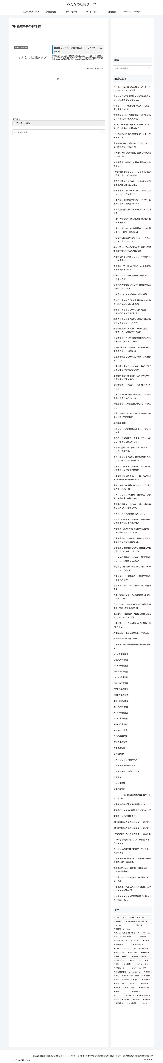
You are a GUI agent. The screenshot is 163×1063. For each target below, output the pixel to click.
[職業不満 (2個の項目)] (147, 999)
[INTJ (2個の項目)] (146, 1003)
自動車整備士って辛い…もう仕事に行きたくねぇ (132, 387)
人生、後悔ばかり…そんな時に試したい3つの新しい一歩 (131, 596)
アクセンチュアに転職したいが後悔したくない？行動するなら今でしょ (132, 98)
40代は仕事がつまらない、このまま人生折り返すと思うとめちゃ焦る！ (132, 173)
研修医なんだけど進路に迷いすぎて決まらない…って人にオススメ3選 (132, 117)
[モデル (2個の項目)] (134, 983)
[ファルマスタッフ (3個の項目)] (135, 972)
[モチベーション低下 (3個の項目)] (141, 968)
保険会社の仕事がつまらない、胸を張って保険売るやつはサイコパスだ (132, 521)
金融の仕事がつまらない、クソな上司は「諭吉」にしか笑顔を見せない (131, 330)
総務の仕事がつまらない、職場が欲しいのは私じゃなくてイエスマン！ (132, 321)
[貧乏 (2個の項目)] (117, 975)
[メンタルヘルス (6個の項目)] (144, 933)
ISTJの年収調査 (120, 741)
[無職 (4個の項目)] (116, 956)
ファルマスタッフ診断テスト (126, 771)
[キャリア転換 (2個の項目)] (120, 983)
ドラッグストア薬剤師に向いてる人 (129, 513)
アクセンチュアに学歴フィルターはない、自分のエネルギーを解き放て (132, 126)
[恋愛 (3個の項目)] (118, 964)
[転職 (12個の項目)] (132, 917)
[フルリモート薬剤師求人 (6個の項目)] (125, 936)
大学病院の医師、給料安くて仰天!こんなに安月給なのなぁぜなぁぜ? (132, 145)
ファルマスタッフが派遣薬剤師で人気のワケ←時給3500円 (132, 898)
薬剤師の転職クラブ (144, 1056)
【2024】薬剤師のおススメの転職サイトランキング (131, 841)
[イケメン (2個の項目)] (118, 987)
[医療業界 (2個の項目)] (126, 999)
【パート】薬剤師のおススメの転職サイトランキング (132, 796)
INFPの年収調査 (120, 706)
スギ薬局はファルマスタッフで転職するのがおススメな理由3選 (132, 888)
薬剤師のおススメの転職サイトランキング (132, 810)
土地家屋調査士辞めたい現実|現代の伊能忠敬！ (132, 211)
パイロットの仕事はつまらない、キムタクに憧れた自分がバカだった (132, 396)
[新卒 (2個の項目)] (117, 979)
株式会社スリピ (129, 1056)
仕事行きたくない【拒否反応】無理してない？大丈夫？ (132, 220)
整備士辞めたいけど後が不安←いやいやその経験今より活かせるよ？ (132, 377)
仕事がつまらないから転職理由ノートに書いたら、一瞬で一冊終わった (132, 230)
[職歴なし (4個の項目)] (125, 956)
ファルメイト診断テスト (124, 765)
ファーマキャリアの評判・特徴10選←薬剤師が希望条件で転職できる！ (132, 496)
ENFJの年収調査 (120, 659)
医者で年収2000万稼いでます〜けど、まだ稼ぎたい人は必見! (132, 487)
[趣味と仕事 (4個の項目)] (146, 952)
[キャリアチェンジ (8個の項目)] (144, 917)
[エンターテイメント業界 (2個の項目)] (131, 975)
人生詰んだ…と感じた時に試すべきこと (131, 632)
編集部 (25, 1056)
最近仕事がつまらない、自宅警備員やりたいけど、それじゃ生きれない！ (132, 459)
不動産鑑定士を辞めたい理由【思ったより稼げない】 (132, 164)
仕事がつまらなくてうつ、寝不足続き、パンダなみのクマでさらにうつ (132, 311)
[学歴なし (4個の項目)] (147, 940)
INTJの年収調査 (120, 724)
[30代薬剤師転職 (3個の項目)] (120, 972)
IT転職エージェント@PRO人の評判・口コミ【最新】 (132, 879)
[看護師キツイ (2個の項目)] (145, 987)
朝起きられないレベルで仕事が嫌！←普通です (132, 587)
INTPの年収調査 (120, 700)
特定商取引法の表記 (38, 1056)
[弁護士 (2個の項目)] (136, 979)
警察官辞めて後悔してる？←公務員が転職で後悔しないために (132, 286)
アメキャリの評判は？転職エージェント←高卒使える (132, 850)
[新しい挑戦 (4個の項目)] (133, 952)
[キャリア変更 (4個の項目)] (120, 952)
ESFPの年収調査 (120, 689)
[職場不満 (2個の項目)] (146, 979)
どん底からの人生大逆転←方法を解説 (130, 294)
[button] (103, 132)
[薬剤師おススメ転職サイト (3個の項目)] (141, 956)
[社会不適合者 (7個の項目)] (141, 925)
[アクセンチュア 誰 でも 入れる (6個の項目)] (125, 933)
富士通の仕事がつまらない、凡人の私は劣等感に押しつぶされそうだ (132, 506)
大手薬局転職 (119, 747)
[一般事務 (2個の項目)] (146, 983)
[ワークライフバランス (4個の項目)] (123, 948)
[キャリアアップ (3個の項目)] (136, 960)
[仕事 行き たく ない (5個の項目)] (121, 940)
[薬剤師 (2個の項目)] (147, 972)
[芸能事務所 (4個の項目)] (122, 944)
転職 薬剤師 (118, 753)
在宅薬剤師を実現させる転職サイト (129, 804)
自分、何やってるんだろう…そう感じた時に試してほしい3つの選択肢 (132, 606)
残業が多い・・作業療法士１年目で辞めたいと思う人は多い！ (132, 577)
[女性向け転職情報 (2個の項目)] (144, 995)
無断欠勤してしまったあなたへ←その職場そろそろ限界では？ (132, 268)
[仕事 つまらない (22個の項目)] (120, 917)
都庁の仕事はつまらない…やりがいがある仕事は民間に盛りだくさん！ (132, 183)
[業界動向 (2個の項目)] (146, 975)
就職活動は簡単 (120, 422)
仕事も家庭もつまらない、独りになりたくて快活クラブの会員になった (132, 540)
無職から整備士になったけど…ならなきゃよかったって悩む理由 (132, 415)
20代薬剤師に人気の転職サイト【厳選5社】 (132, 827)
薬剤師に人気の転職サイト (125, 816)
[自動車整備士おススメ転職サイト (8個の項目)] (138, 921)
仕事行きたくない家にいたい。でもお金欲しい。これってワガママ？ (132, 192)
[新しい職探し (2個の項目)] (131, 987)
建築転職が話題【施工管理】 (126, 638)
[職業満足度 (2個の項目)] (120, 1003)
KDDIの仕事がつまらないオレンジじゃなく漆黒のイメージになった (131, 349)
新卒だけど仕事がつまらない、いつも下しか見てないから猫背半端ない (132, 468)
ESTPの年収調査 (120, 694)
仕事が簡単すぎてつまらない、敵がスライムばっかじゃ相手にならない (132, 368)
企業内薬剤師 (119, 789)
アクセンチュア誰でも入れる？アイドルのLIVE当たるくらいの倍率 (132, 88)
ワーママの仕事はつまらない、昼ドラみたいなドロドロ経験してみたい (132, 559)
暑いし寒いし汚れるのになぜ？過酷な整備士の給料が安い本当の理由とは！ (132, 249)
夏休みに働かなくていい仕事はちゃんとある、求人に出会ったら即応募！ (132, 302)
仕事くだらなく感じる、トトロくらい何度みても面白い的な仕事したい (132, 477)
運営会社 (17, 1056)
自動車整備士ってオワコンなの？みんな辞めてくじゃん (132, 358)
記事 (101, 1056)
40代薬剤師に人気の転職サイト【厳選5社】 (132, 833)
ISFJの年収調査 (120, 736)
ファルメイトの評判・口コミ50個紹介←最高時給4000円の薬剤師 (132, 860)
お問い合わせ (83, 1056)
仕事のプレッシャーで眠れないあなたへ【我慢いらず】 (131, 277)
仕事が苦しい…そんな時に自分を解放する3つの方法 (132, 625)
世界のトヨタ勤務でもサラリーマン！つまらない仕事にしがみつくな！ (132, 440)
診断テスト (118, 777)
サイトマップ (71, 1056)
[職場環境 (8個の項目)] (119, 921)
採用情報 (93, 1056)
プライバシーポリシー (56, 1056)
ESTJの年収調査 (120, 671)
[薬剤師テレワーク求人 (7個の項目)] (132, 929)
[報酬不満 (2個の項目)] (141, 991)
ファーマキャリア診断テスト (126, 759)
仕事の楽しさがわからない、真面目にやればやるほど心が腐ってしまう (132, 549)
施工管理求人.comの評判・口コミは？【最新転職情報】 (130, 869)
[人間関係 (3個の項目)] (129, 964)
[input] (132, 68)
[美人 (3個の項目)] (148, 960)
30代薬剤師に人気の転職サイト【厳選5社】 (132, 821)
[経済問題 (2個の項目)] (136, 999)
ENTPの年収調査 (121, 677)
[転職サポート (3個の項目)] (121, 968)
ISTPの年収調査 (120, 718)
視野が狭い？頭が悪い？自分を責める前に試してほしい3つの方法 (132, 615)
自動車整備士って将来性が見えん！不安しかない (132, 405)
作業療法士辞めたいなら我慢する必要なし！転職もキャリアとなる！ (131, 530)
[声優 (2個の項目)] (122, 991)
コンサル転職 (119, 783)
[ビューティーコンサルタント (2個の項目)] (124, 995)
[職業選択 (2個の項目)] (126, 979)
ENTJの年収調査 (120, 653)
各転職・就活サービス (113, 1056)
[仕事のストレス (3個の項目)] (120, 960)
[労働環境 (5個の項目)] (145, 936)
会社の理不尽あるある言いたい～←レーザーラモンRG (132, 135)
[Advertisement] (58, 35)
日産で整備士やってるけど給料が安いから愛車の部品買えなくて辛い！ (132, 339)
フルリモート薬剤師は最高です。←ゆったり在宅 (132, 430)
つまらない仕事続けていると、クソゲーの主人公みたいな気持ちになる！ (132, 202)
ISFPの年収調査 (120, 712)
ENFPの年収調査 (121, 683)
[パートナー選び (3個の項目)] (143, 964)
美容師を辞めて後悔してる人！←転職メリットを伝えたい (132, 258)
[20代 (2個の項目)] (117, 999)
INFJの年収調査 (120, 730)
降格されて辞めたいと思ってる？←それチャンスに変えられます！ (132, 239)
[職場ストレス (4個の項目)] (142, 944)
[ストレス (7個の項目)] (122, 925)
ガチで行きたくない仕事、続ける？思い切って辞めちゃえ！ (132, 154)
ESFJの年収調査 (120, 665)
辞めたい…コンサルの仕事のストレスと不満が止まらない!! (132, 107)
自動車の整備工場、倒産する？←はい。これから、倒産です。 (132, 449)
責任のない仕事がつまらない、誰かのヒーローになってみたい (132, 568)
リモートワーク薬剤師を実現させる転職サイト (132, 646)
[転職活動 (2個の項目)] (134, 1003)
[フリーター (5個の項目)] (135, 940)
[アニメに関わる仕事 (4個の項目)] (142, 948)
